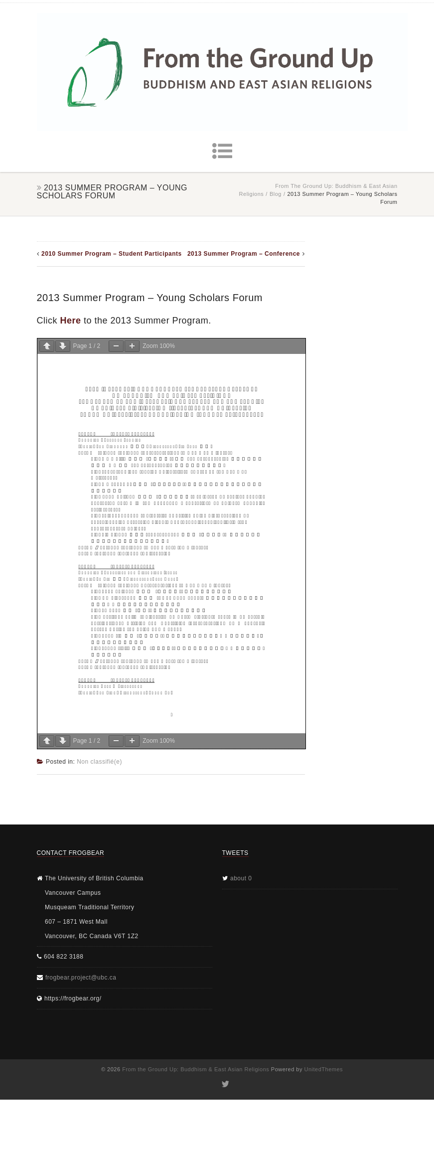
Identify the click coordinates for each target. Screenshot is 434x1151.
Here (70, 321)
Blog (276, 194)
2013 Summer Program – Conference (243, 253)
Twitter (224, 1084)
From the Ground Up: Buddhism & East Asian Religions (195, 1069)
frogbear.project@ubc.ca (80, 977)
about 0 (241, 878)
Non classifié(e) (99, 761)
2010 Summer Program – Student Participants (111, 253)
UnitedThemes (323, 1069)
